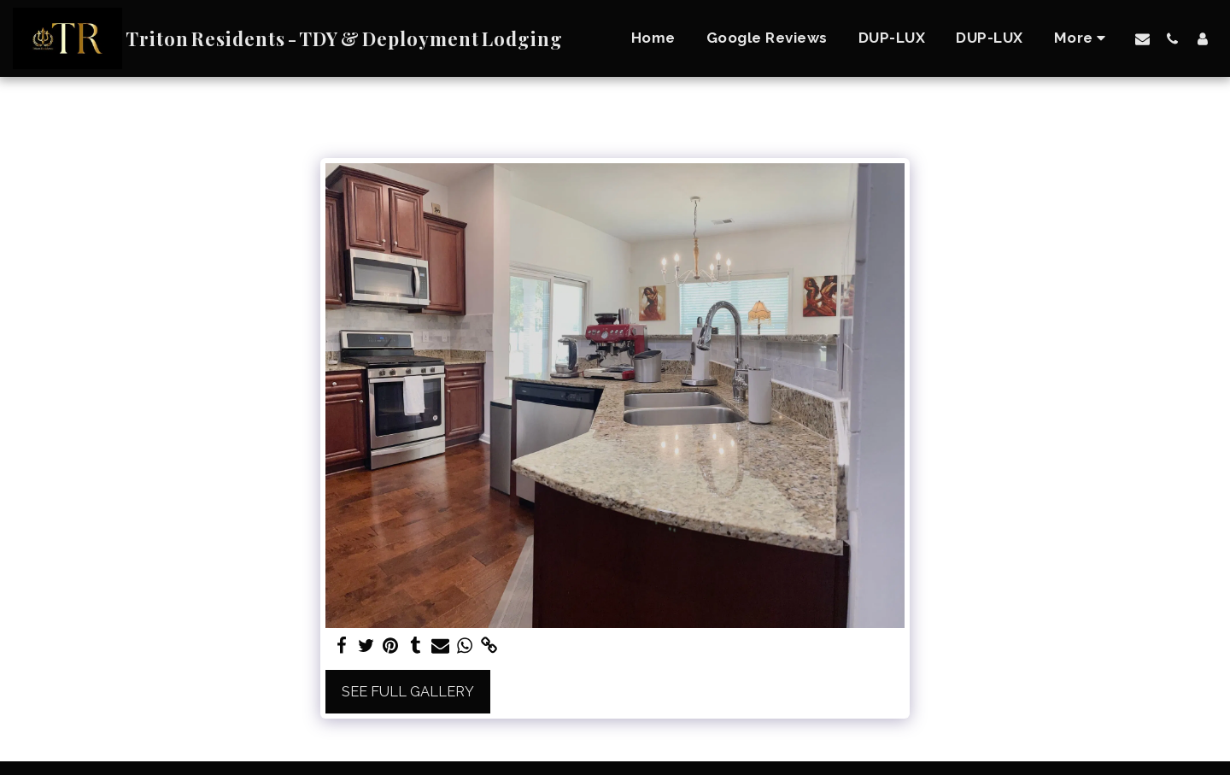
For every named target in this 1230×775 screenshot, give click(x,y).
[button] (1142, 38)
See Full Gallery (408, 691)
